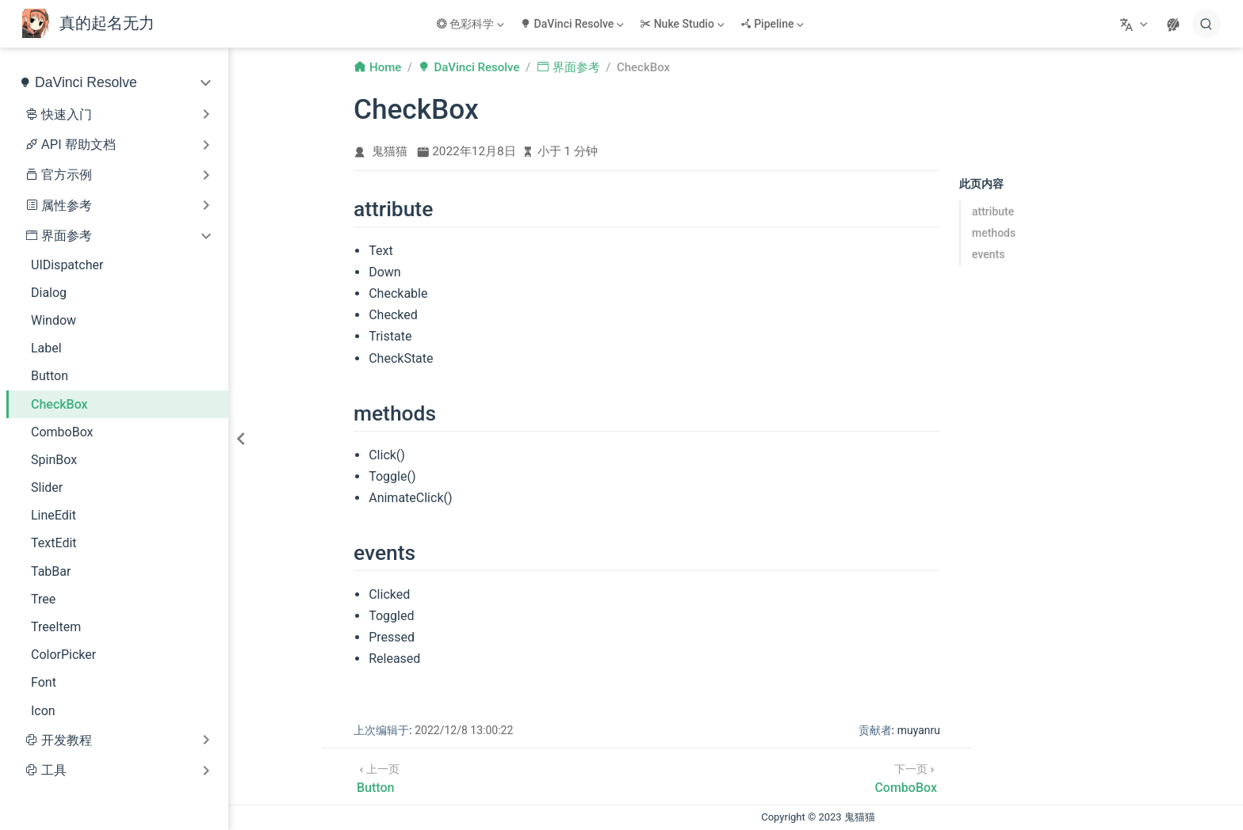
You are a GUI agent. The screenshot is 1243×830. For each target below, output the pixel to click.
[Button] (378, 776)
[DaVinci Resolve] (573, 23)
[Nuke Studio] (683, 23)
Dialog (49, 292)
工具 (54, 770)
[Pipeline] (774, 23)
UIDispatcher (67, 264)
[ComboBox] (905, 776)
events (988, 254)
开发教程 (66, 740)
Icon (43, 710)
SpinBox (54, 459)
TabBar (51, 571)
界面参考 (66, 235)
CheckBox (59, 404)
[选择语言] (1135, 23)
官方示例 (66, 174)
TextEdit (54, 542)
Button (49, 375)
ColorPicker (63, 654)
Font (43, 682)
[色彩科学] (472, 23)
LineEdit (53, 515)
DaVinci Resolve (86, 82)
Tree (43, 599)
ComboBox (62, 432)
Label (46, 348)
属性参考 (66, 205)
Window (53, 320)
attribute (993, 211)
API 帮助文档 (78, 144)
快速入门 (66, 114)
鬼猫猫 (389, 151)
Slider (47, 487)
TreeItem (56, 626)
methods (993, 233)
